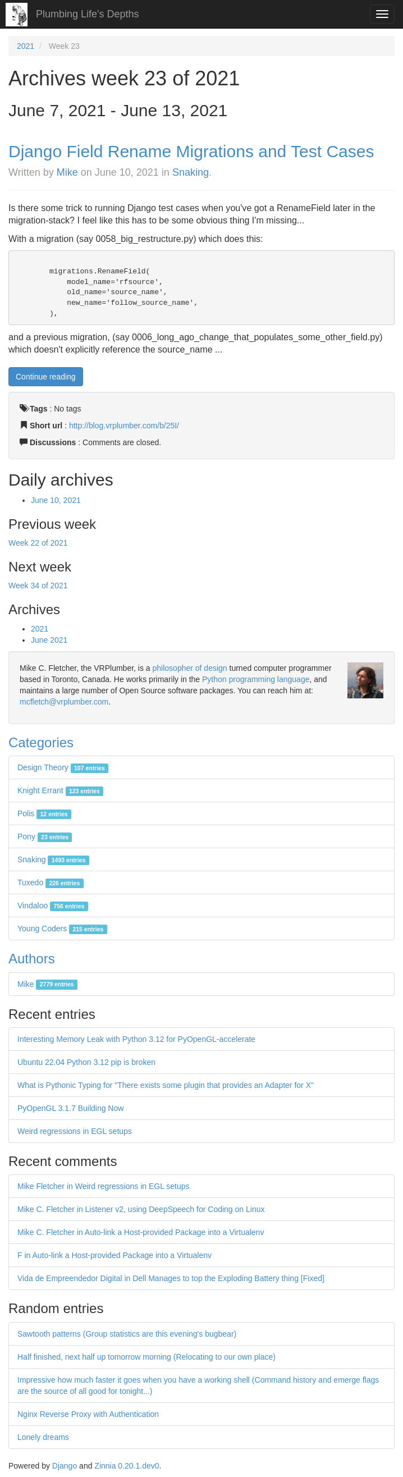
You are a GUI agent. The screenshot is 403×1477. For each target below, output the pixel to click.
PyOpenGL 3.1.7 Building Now (70, 1108)
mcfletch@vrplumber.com (64, 701)
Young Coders (62, 928)
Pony (44, 836)
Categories (41, 742)
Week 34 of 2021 (38, 585)
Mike (67, 172)
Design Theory (62, 767)
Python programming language (255, 679)
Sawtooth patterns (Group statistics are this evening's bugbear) (126, 1333)
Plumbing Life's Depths (87, 14)
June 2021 (49, 639)
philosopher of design (190, 668)
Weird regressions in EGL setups (74, 1131)
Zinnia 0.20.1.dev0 (126, 1465)
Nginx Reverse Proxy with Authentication (88, 1414)
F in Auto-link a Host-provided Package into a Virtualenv (114, 1255)
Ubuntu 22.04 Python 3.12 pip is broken (86, 1062)
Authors (31, 958)
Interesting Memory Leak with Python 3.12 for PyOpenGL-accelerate (136, 1039)
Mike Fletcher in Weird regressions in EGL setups (103, 1186)
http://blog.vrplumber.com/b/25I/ (124, 425)
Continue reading (46, 376)
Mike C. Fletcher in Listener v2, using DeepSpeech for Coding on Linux (140, 1209)
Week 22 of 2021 (38, 542)
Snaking (190, 172)
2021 (25, 46)
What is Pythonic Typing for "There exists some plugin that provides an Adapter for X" (165, 1085)
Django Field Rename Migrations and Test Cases (191, 151)
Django (64, 1465)
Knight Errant (60, 790)
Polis (44, 813)
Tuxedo (50, 882)
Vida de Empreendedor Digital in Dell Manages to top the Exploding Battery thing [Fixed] (170, 1278)
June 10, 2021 (56, 500)
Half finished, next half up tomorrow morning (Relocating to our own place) (146, 1356)
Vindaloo (52, 905)
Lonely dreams (43, 1437)
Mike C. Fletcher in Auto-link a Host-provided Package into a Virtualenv (140, 1232)
